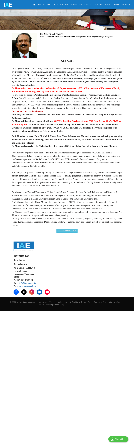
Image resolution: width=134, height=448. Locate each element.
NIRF (49, 5)
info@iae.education (28, 283)
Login (116, 5)
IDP (81, 5)
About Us (41, 5)
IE (8, 5)
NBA (61, 5)
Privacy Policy (86, 302)
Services (88, 5)
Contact (49, 305)
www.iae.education (27, 286)
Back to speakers (67, 231)
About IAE (43, 302)
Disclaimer (98, 302)
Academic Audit (71, 5)
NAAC (56, 5)
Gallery (61, 302)
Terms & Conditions (72, 302)
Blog (62, 305)
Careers (56, 305)
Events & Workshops (103, 5)
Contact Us (125, 5)
